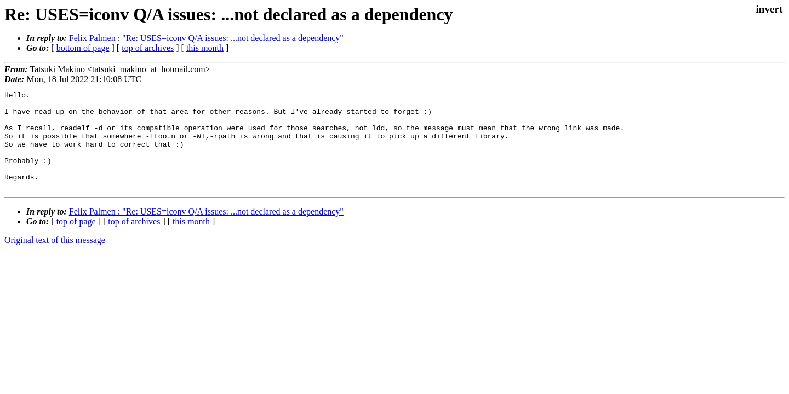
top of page (76, 241)
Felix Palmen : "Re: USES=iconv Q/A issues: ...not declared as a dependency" (206, 38)
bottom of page (83, 48)
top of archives (148, 48)
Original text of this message (54, 259)
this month (205, 48)
